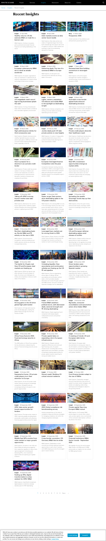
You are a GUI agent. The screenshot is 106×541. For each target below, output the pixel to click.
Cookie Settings (72, 535)
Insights (43, 2)
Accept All (85, 535)
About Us (67, 2)
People (21, 2)
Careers (79, 2)
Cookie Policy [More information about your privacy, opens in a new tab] (55, 539)
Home (3, 8)
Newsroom (55, 2)
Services (32, 2)
